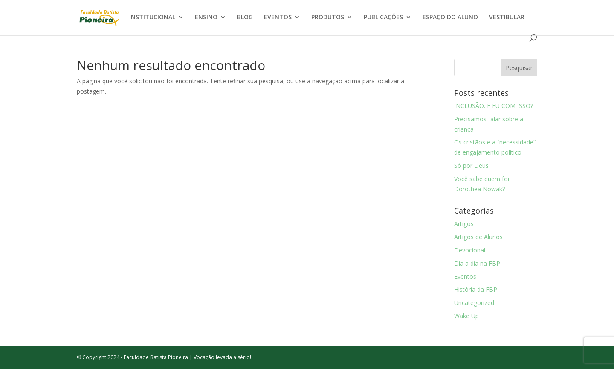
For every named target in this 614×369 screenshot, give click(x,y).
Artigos (464, 224)
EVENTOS (278, 17)
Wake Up (466, 316)
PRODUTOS (327, 17)
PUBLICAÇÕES (383, 17)
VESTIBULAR (506, 17)
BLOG (245, 17)
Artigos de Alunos (478, 237)
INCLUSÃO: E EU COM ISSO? (493, 106)
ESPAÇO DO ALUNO (450, 17)
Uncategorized (474, 303)
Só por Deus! (472, 165)
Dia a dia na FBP (477, 263)
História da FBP (475, 289)
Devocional (469, 250)
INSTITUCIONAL (152, 17)
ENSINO (206, 17)
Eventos (465, 276)
